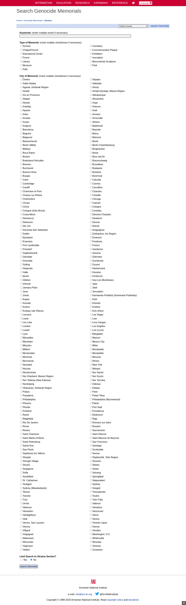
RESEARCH (82, 2)
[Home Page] (133, 2)
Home (19, 20)
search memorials (160, 26)
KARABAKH (101, 2)
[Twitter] (97, 594)
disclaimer (133, 600)
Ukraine (48, 20)
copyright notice (115, 600)
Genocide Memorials (33, 20)
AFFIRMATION (43, 2)
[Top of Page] (184, 603)
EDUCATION (63, 2)
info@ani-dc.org (84, 594)
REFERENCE (120, 2)
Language (146, 3)
